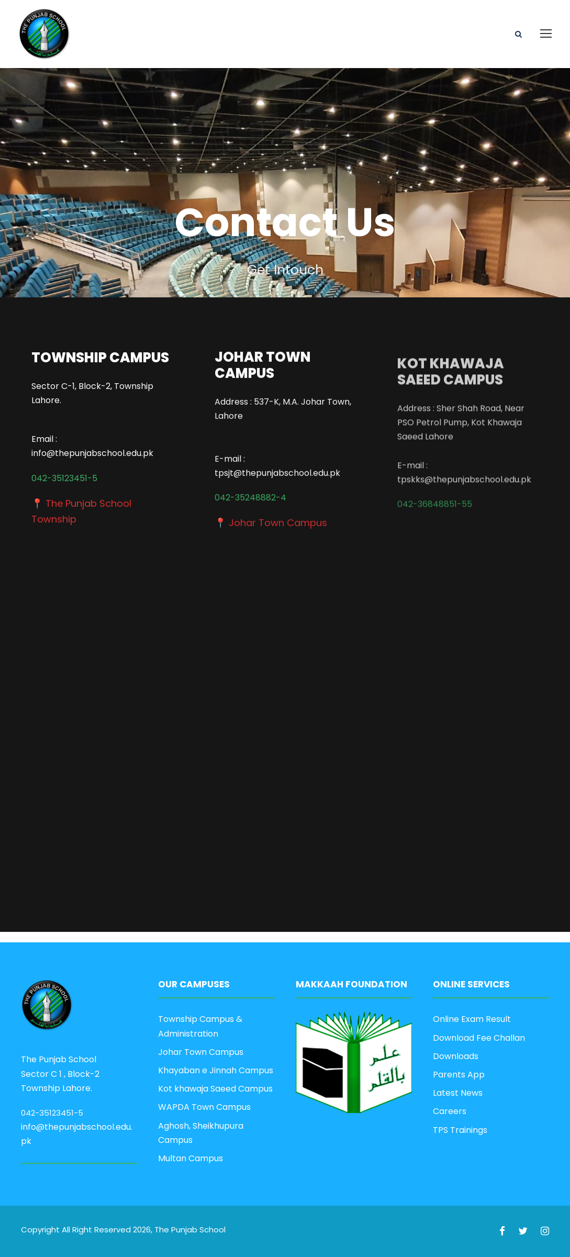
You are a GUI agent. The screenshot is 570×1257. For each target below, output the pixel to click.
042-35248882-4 (250, 489)
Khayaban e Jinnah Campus (215, 1070)
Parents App (459, 1075)
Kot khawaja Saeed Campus (215, 1089)
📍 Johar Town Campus (271, 514)
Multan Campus (190, 1158)
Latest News (458, 1093)
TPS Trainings (460, 1130)
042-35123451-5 (64, 479)
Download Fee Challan (479, 1038)
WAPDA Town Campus (204, 1107)
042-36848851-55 (434, 523)
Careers (449, 1111)
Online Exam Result (472, 1019)
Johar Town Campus (200, 1052)
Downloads (455, 1056)
